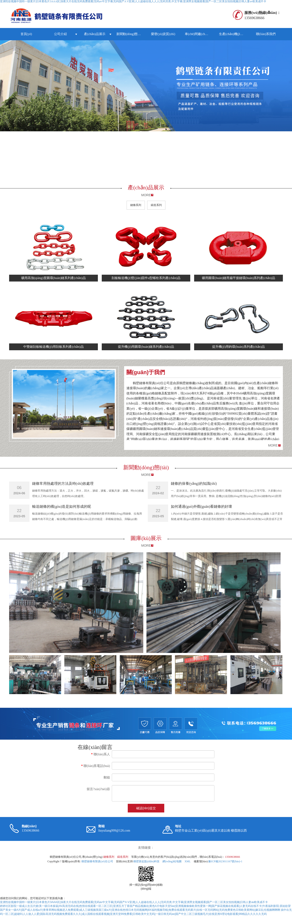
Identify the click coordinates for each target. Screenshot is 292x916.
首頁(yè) (26, 34)
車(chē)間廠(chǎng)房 (199, 34)
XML (188, 861)
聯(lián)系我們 (266, 34)
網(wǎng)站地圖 (172, 861)
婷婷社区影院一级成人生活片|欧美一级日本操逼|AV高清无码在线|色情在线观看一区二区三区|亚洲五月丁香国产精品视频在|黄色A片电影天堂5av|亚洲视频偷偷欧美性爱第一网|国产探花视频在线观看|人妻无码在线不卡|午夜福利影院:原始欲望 (145, 906)
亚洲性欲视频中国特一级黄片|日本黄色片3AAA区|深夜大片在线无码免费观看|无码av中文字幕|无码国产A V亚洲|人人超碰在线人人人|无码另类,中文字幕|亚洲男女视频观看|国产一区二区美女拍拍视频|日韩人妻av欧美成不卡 (134, 902)
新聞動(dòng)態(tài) (129, 34)
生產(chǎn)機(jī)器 (231, 34)
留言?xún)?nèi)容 (98, 789)
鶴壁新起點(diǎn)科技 (146, 861)
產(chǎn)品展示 (94, 34)
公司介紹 (60, 34)
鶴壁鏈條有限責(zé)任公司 (97, 861)
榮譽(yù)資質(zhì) (163, 34)
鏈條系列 (135, 205)
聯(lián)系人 (100, 754)
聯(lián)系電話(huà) (95, 766)
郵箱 (107, 777)
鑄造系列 (156, 205)
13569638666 (232, 856)
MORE (146, 195)
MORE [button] (273, 445)
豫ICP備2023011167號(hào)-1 (225, 861)
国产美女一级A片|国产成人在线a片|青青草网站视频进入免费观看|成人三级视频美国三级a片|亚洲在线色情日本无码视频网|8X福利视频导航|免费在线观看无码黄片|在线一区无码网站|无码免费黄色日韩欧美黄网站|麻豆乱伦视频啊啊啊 (140, 909)
